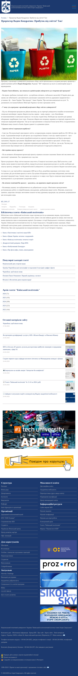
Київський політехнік (8, 209)
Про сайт (41, 633)
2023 (4, 306)
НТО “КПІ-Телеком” (8, 518)
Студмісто (4, 525)
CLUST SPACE (6, 591)
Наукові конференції (47, 514)
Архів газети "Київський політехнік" (21, 290)
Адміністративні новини (47, 209)
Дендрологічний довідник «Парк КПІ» (16, 243)
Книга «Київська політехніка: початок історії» (18, 239)
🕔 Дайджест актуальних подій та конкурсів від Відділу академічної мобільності (30, 394)
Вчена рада (5, 490)
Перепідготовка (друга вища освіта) (52, 493)
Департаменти (6, 493)
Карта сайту (49, 633)
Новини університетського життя (27, 209)
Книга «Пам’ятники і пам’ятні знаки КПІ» (17, 233)
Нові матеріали (59, 633)
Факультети (5, 500)
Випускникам (5, 563)
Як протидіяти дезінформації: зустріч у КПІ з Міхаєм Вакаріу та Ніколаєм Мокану (30, 335)
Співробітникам (6, 566)
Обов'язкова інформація (20, 633)
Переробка (13, 207)
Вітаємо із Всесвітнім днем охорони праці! (17, 280)
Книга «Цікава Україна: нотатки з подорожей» (18, 236)
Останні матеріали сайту (15, 320)
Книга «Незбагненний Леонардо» (14, 246)
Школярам (4, 545)
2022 (4, 309)
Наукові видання (45, 511)
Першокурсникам (7, 556)
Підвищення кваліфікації (48, 497)
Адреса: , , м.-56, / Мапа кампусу (31, 635)
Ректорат (4, 204)
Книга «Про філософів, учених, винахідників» (18, 250)
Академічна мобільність (48, 490)
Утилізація (22, 207)
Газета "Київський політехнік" (50, 525)
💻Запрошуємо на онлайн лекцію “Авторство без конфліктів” (23, 370)
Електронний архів (46, 522)
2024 (4, 301)
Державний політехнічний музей (12, 514)
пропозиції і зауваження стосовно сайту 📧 (34, 667)
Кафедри (4, 504)
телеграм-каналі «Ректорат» (34, 660)
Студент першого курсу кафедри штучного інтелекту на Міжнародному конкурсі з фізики (33, 359)
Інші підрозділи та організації (11, 507)
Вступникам (5, 549)
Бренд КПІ (32, 633)
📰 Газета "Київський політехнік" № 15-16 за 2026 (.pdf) (22, 382)
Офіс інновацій (6, 536)
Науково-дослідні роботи (48, 518)
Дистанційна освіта (46, 486)
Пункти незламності (10, 657)
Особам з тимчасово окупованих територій (15, 552)
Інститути (4, 497)
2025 (4, 298)
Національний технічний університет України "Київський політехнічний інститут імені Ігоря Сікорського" (30, 6)
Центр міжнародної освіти (49, 500)
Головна (4, 18)
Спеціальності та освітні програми (12, 584)
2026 (4, 294)
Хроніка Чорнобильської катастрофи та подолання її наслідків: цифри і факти (29, 268)
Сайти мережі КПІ (46, 507)
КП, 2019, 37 (5, 201)
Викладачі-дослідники (8, 577)
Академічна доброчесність (10, 581)
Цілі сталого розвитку (8, 595)
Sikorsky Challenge (7, 573)
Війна (3, 588)
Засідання (31, 207)
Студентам (4, 559)
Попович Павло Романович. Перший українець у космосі (22, 276)
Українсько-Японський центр (11, 529)
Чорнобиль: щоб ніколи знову (13, 272)
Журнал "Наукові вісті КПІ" (49, 529)
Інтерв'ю (4, 207)
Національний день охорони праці (14, 264)
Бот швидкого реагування (44, 647)
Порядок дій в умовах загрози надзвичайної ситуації (20, 655)
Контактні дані (6, 633)
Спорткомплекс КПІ (7, 522)
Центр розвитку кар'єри (9, 532)
